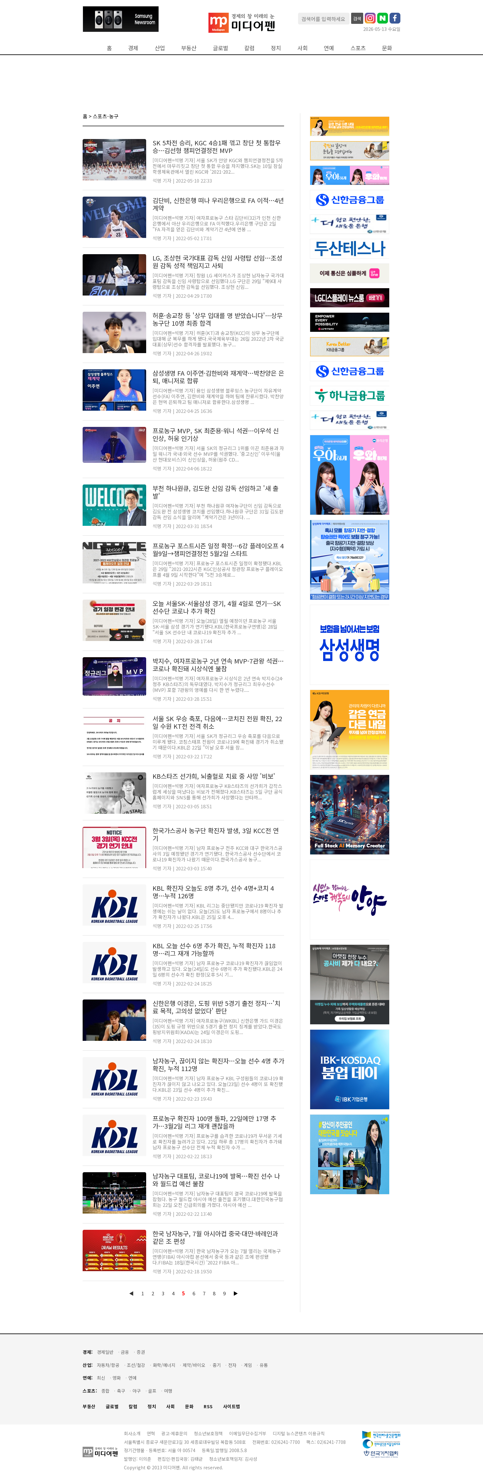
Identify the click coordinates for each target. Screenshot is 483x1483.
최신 (101, 1378)
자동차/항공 (108, 1365)
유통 (264, 1365)
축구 (121, 1391)
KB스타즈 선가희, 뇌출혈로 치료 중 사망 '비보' (214, 776)
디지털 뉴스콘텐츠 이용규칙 (299, 1433)
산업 (160, 48)
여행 (168, 1391)
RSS (208, 1406)
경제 (133, 48)
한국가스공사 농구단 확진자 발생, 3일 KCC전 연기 (216, 834)
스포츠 (358, 48)
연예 (329, 48)
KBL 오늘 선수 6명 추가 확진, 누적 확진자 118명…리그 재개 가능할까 (214, 949)
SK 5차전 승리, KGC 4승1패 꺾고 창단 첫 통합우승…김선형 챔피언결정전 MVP (217, 146)
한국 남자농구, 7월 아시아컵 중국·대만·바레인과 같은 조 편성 (215, 1237)
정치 (276, 48)
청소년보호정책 (208, 1433)
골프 (152, 1391)
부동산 (188, 48)
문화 (387, 48)
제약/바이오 (194, 1365)
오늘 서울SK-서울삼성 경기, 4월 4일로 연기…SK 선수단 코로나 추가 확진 (217, 607)
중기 (217, 1365)
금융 (125, 1352)
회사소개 (132, 1433)
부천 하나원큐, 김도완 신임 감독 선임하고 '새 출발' (215, 492)
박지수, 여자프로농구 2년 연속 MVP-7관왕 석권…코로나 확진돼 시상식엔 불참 (218, 664)
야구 (137, 1391)
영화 (116, 1378)
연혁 (151, 1433)
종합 (105, 1391)
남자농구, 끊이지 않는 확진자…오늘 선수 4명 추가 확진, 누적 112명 (218, 1064)
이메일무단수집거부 (247, 1433)
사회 (302, 48)
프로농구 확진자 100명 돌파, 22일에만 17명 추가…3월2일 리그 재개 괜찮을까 (214, 1122)
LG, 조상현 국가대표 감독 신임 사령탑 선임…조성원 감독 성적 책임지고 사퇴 (217, 261)
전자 (232, 1365)
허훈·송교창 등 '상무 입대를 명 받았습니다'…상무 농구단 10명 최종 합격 (217, 319)
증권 (141, 1352)
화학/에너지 (164, 1365)
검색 (357, 18)
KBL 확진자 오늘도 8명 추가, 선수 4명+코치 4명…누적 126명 (213, 891)
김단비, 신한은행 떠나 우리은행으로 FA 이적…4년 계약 (218, 204)
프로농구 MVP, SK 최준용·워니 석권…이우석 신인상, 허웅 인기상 (216, 434)
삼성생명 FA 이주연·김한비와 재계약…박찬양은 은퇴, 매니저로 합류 (218, 376)
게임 (248, 1365)
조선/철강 (136, 1365)
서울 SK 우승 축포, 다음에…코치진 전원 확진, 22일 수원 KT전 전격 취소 (217, 722)
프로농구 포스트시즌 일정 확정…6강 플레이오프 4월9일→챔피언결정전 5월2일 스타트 (218, 549)
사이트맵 (231, 1406)
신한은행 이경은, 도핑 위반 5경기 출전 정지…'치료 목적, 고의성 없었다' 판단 (216, 1007)
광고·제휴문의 (174, 1433)
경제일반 (105, 1352)
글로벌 (220, 48)
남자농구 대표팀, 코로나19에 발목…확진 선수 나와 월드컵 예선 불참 (216, 1179)
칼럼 (249, 48)
